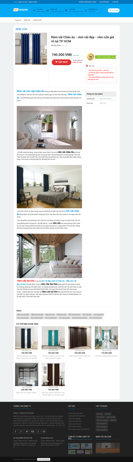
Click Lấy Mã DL (43, 459)
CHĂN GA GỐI (37, 20)
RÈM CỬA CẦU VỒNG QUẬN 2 (26, 393)
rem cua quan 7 (102, 427)
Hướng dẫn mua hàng (87, 2)
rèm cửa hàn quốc (37, 318)
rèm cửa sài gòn (64, 318)
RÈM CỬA (27, 20)
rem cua (99, 414)
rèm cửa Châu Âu (50, 318)
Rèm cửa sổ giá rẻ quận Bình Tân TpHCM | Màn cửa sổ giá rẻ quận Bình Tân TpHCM (53, 394)
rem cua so (100, 417)
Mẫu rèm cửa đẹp (23, 315)
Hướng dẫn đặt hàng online (76, 416)
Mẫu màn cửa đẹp (37, 315)
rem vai (113, 420)
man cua (107, 414)
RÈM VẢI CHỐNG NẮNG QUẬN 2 (106, 356)
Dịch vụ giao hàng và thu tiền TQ (78, 429)
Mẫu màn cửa (61, 315)
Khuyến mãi (104, 2)
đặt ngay (61, 62)
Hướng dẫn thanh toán (75, 413)
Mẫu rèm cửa (50, 315)
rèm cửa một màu (74, 315)
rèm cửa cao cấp (22, 318)
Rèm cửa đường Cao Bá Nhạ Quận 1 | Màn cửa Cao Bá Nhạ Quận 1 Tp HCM (26, 357)
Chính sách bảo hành (75, 421)
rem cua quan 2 (102, 423)
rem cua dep (111, 417)
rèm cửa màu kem (95, 318)
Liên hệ (115, 2)
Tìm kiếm (113, 10)
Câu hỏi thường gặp (74, 419)
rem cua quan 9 (102, 430)
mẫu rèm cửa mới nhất (79, 318)
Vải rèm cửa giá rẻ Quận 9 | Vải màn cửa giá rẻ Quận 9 (53, 357)
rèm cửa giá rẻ (98, 315)
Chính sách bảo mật (74, 424)
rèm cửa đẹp (87, 315)
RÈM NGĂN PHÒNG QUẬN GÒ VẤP (79, 357)
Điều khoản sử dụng (74, 426)
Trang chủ (18, 20)
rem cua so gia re (102, 420)
